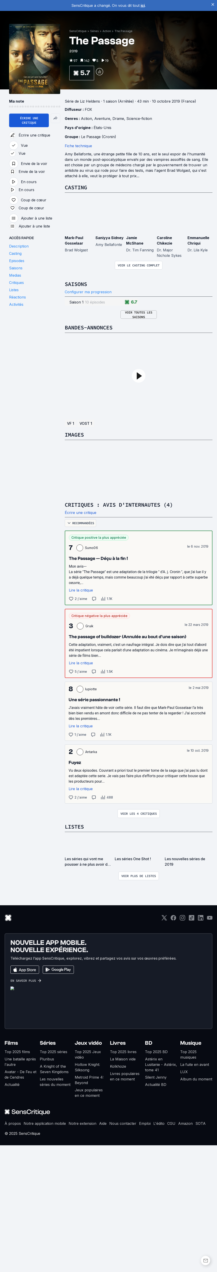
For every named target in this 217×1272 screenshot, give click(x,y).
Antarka (91, 878)
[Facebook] (173, 1046)
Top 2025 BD (156, 1178)
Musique (190, 1170)
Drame (118, 245)
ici (143, 5)
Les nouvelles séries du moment (55, 1209)
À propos (13, 1250)
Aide (103, 1250)
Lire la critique (81, 717)
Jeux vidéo (88, 1170)
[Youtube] (209, 1046)
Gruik (89, 753)
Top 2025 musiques (188, 1181)
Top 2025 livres (123, 1178)
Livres (118, 1170)
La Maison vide (123, 1185)
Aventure (102, 245)
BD (148, 1170)
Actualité (12, 1211)
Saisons (76, 410)
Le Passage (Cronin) (98, 263)
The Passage (123, 157)
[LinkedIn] (200, 1046)
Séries (94, 157)
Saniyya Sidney (109, 364)
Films (11, 1170)
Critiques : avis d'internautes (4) (119, 631)
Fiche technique (78, 272)
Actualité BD (155, 1211)
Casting (76, 314)
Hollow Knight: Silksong (87, 1194)
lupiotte (91, 816)
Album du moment (196, 1206)
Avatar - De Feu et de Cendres (20, 1201)
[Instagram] (182, 1046)
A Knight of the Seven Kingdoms (54, 1196)
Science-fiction (139, 245)
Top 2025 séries (53, 1178)
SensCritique (78, 157)
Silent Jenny (156, 1204)
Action (106, 157)
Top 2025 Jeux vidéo (88, 1181)
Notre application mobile (45, 1250)
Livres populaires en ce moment (125, 1203)
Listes (74, 953)
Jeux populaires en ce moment (89, 1219)
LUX (184, 1198)
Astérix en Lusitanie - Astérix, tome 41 (161, 1191)
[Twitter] (164, 1046)
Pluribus (47, 1185)
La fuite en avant (194, 1191)
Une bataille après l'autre (20, 1188)
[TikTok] (191, 1046)
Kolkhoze (118, 1193)
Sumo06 (91, 674)
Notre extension (82, 1250)
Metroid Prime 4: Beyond (89, 1207)
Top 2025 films (17, 1178)
